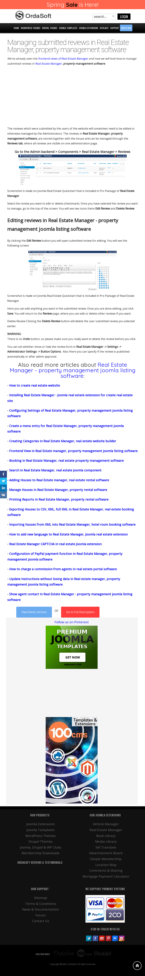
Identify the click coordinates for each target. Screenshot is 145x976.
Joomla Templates (40, 830)
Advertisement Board (106, 853)
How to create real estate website (34, 385)
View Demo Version (34, 612)
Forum (40, 915)
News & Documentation (40, 909)
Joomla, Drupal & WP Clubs (40, 847)
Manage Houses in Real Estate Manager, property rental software (58, 490)
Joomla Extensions (40, 824)
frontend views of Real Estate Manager (63, 58)
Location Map (105, 865)
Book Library (106, 835)
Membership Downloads (41, 853)
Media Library (106, 841)
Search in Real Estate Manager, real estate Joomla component (55, 470)
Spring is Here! (72, 4)
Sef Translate (106, 847)
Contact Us (40, 921)
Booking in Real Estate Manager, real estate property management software (66, 460)
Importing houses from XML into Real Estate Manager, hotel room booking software (72, 524)
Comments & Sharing (106, 870)
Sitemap (40, 898)
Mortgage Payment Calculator (106, 876)
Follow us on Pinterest (72, 622)
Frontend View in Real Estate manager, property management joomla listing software (73, 451)
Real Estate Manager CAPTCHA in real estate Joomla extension (55, 544)
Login (124, 16)
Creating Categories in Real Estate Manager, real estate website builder (62, 441)
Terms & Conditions (40, 903)
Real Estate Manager (48, 63)
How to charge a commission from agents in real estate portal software (63, 569)
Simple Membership (105, 859)
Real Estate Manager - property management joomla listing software (72, 370)
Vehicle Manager (106, 824)
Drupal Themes (41, 841)
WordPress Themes (40, 835)
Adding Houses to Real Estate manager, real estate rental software (59, 480)
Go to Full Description (80, 612)
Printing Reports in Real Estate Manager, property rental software (58, 499)
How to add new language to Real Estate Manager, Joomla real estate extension (68, 534)
